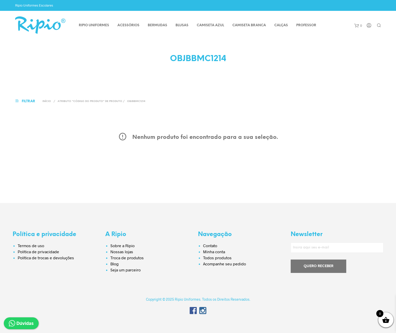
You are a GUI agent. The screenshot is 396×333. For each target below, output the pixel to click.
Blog (114, 263)
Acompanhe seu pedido (224, 263)
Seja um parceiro (125, 269)
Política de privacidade (38, 251)
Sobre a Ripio (122, 245)
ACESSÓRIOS (128, 25)
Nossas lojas (121, 251)
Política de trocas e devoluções (46, 257)
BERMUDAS (157, 25)
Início (46, 101)
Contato (210, 245)
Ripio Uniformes (94, 25)
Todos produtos (217, 257)
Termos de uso (31, 245)
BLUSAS (182, 25)
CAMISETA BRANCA (249, 25)
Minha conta (214, 251)
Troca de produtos (127, 257)
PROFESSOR (306, 25)
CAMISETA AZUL (210, 25)
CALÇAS (281, 25)
